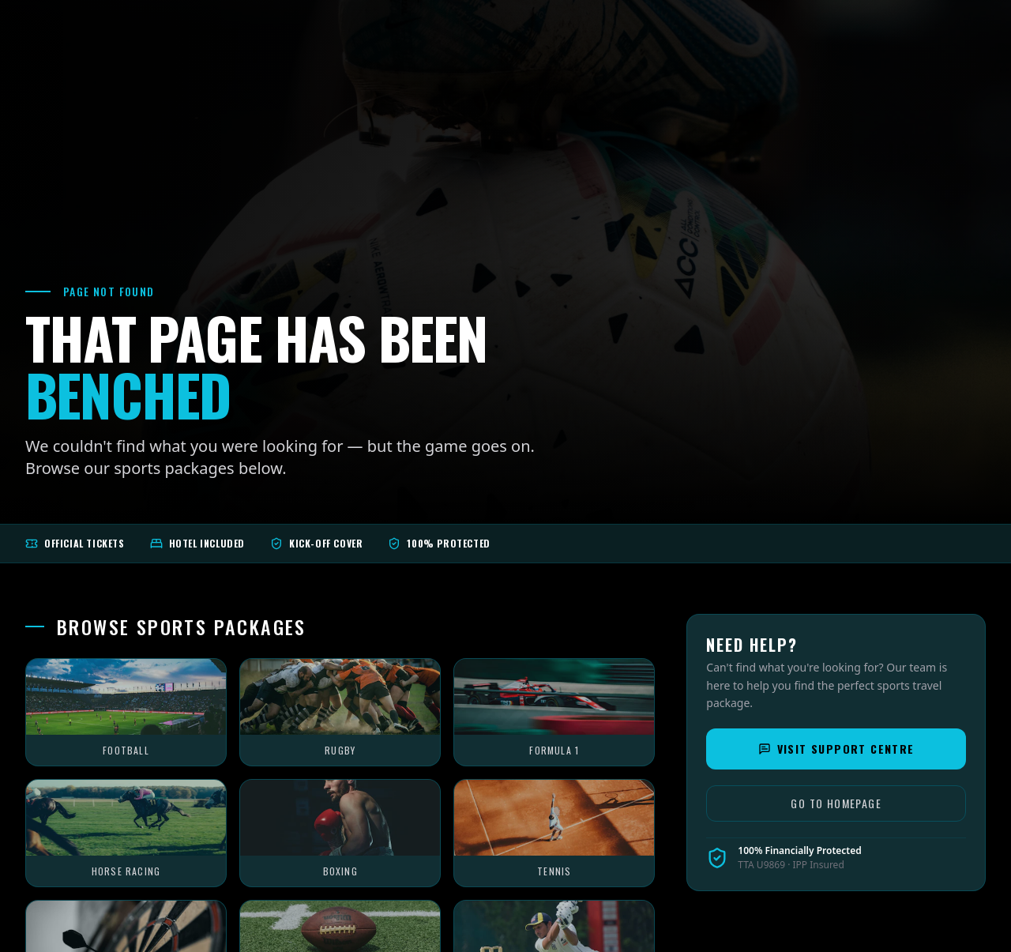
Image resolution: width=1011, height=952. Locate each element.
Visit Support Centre (836, 748)
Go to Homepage (836, 803)
